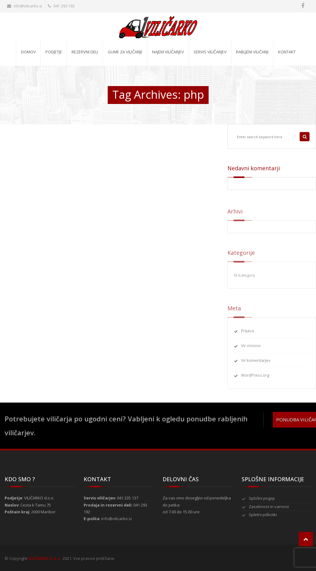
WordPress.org (255, 377)
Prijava (247, 333)
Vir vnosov (251, 348)
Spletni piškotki (263, 514)
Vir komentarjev (256, 363)
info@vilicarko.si (24, 6)
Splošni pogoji (262, 498)
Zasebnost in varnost (269, 506)
